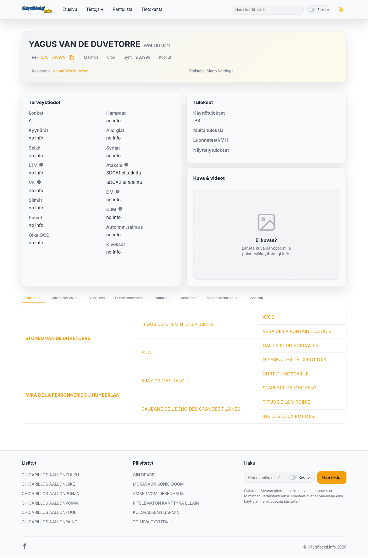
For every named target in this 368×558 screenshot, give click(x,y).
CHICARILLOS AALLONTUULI (50, 514)
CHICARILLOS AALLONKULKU (50, 477)
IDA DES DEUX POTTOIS (288, 418)
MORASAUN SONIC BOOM (158, 486)
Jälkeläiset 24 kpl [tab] (74, 299)
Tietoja (93, 9)
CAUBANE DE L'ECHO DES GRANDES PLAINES (190, 411)
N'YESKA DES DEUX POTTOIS (294, 362)
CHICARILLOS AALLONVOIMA (50, 505)
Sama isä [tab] (190, 299)
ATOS (269, 319)
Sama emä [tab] (222, 299)
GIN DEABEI (144, 477)
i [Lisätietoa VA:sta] (39, 182)
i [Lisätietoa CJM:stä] (120, 209)
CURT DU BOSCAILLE (286, 376)
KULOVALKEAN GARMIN (156, 514)
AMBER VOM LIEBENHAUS (158, 495)
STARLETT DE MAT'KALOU (291, 390)
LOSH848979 (53, 57)
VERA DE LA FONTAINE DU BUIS (297, 333)
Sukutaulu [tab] (36, 299)
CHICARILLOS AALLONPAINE (49, 524)
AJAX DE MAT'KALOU (164, 383)
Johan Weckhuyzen (70, 71)
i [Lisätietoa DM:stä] (117, 191)
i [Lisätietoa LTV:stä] (41, 164)
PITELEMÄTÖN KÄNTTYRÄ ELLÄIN (166, 505)
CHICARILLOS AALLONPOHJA (50, 495)
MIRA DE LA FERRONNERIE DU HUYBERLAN (72, 397)
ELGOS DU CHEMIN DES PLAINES (177, 326)
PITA (146, 355)
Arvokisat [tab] (303, 299)
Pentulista (122, 9)
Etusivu (70, 9)
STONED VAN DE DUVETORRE (57, 340)
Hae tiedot (331, 479)
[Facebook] (24, 550)
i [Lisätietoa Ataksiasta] (126, 164)
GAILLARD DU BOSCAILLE (290, 348)
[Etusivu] (38, 10)
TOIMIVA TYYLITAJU (153, 524)
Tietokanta (152, 9)
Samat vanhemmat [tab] (152, 299)
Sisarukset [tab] (112, 299)
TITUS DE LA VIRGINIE (286, 404)
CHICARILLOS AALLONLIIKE (48, 486)
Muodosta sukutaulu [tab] (263, 299)
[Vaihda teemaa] (340, 9)
